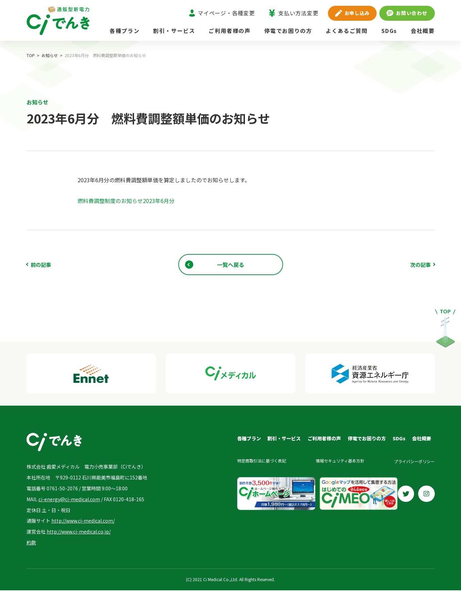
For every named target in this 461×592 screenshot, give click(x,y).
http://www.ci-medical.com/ (83, 522)
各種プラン (124, 31)
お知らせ (50, 55)
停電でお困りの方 (288, 31)
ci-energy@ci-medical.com (69, 500)
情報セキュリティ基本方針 (339, 462)
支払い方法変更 (293, 13)
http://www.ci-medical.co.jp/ (79, 533)
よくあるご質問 (346, 31)
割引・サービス (174, 31)
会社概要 (422, 31)
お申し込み (352, 13)
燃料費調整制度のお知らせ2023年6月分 (126, 201)
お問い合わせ (406, 13)
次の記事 (420, 264)
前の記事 (41, 264)
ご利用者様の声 (229, 31)
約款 (31, 544)
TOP (31, 55)
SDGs (389, 31)
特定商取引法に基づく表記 (260, 462)
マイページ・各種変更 (222, 13)
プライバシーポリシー (414, 462)
